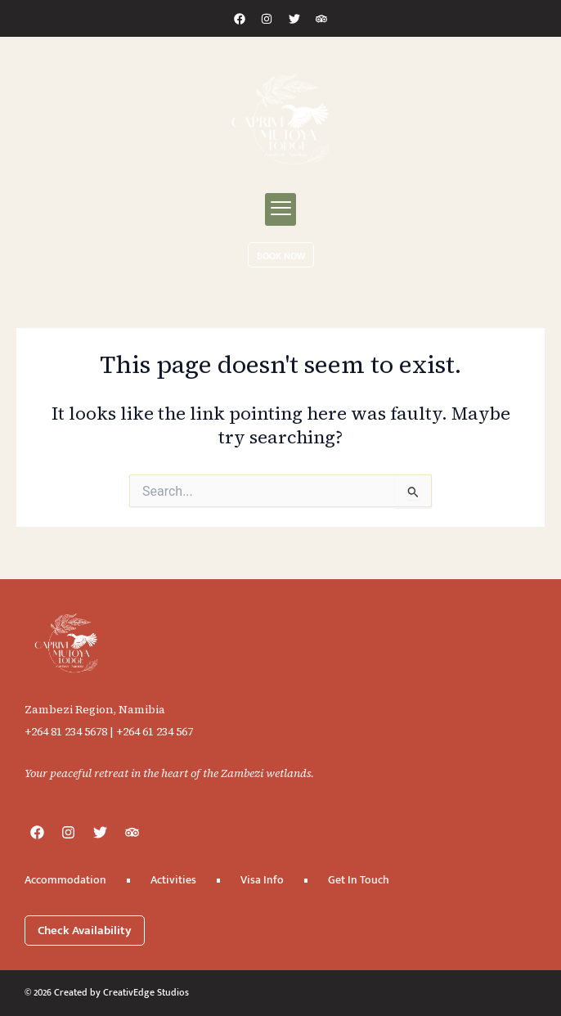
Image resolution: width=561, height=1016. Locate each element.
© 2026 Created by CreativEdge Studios (107, 992)
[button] (280, 209)
